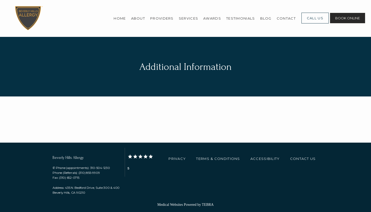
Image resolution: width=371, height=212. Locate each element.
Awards (212, 18)
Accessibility (265, 159)
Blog (266, 18)
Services (188, 18)
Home (120, 18)
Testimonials (240, 18)
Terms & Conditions (218, 159)
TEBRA (208, 205)
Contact (286, 18)
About (138, 18)
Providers (162, 18)
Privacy (177, 159)
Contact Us (303, 159)
